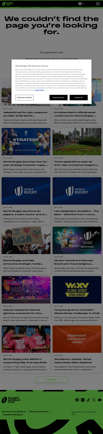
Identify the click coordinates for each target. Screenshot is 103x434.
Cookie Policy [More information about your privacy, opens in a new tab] (39, 90)
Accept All (79, 97)
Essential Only (58, 97)
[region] (51, 81)
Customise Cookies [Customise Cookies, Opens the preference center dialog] (24, 97)
